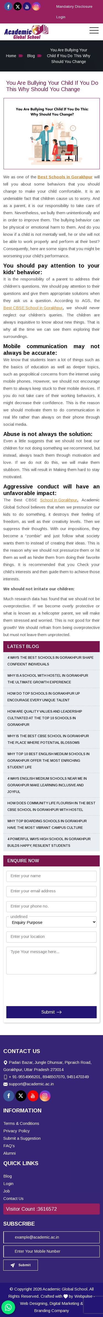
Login (60, 17)
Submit (51, 1012)
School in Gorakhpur (58, 500)
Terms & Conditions (21, 1123)
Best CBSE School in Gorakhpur (33, 307)
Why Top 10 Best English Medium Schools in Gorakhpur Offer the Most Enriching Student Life (48, 760)
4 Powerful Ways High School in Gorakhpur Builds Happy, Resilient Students (49, 842)
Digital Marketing (64, 1303)
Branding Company (51, 1310)
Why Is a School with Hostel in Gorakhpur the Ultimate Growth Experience (47, 679)
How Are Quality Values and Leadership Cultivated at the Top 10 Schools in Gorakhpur (44, 718)
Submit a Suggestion (22, 1138)
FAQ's (9, 1145)
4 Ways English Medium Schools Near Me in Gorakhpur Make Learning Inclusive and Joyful (47, 785)
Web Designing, (34, 1303)
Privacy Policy (16, 1130)
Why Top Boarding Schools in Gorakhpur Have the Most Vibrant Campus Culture (47, 824)
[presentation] (39, 989)
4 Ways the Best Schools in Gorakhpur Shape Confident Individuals (50, 661)
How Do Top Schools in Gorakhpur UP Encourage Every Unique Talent (43, 697)
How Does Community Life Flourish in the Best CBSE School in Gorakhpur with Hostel (51, 806)
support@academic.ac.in (31, 1083)
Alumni (9, 1153)
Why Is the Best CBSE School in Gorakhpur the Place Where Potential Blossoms (48, 739)
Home (11, 56)
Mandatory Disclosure (74, 6)
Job (6, 1191)
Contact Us (13, 1198)
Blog (31, 56)
